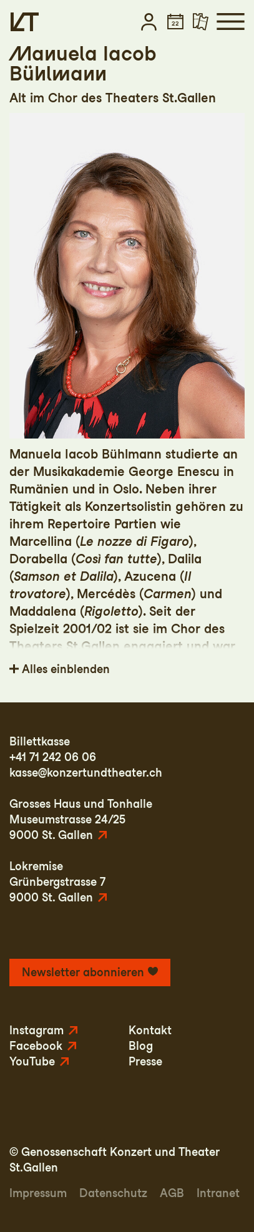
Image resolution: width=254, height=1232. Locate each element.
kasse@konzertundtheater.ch (85, 772)
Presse (145, 1061)
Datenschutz (113, 1193)
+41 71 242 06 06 (52, 757)
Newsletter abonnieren (83, 972)
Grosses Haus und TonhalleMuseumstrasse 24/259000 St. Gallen (80, 819)
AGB (172, 1193)
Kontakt (150, 1030)
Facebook (35, 1045)
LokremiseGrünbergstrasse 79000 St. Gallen (57, 882)
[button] (149, 22)
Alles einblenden (66, 669)
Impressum (38, 1193)
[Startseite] (25, 21)
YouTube (32, 1061)
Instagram (36, 1030)
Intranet (218, 1193)
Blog (141, 1045)
